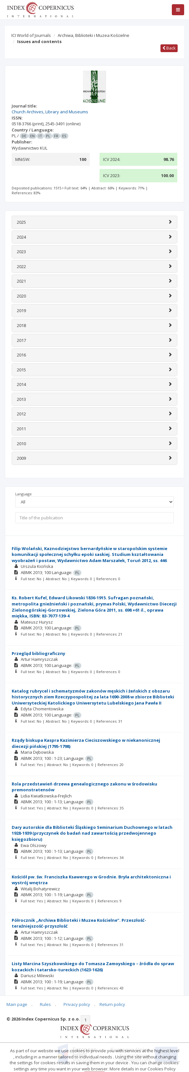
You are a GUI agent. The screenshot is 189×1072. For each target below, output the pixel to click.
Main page (16, 1004)
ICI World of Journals (31, 35)
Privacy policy (77, 1004)
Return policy (112, 1004)
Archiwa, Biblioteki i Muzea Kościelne (93, 35)
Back (169, 48)
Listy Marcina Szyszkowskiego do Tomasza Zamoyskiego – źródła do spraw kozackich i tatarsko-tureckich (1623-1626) (93, 967)
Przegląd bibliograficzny (38, 653)
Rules (45, 1004)
